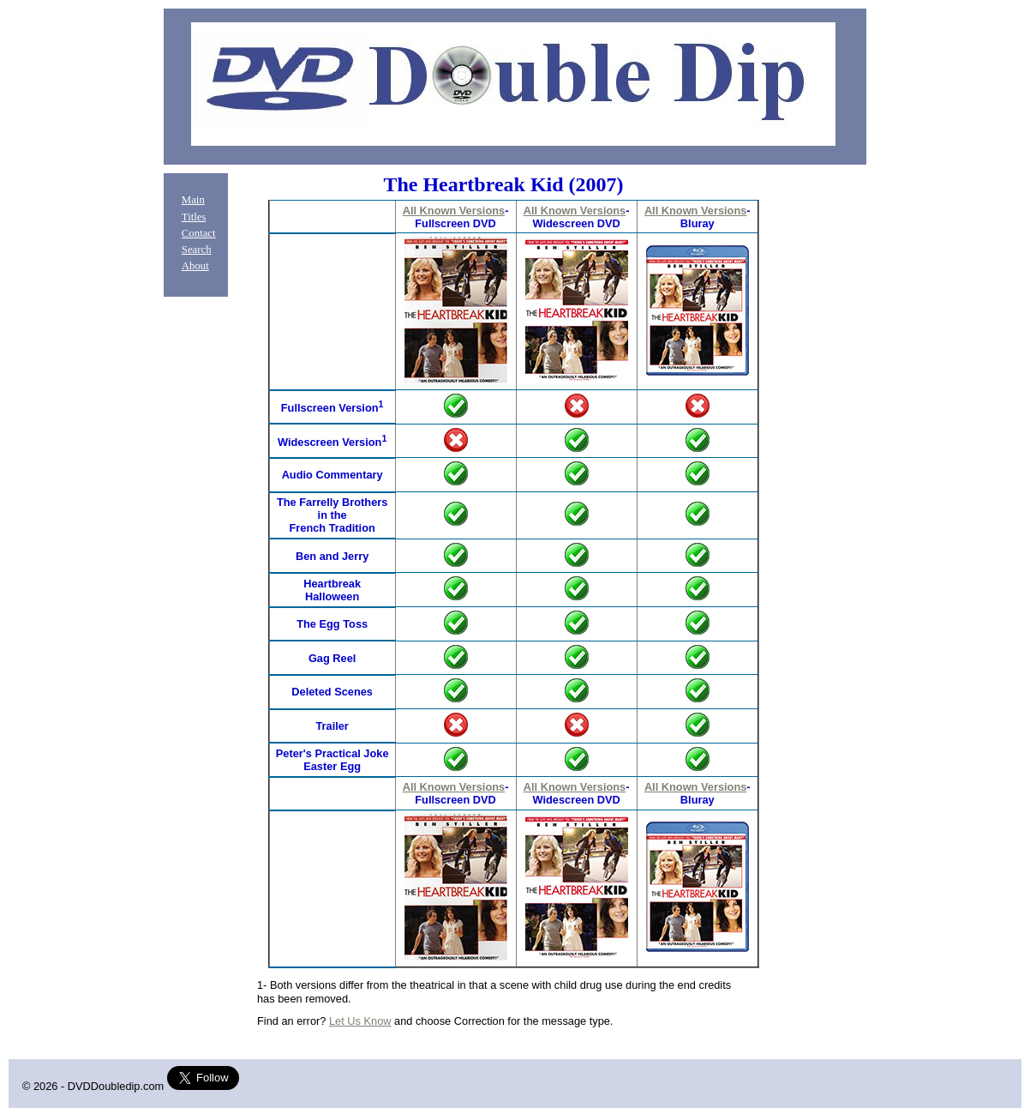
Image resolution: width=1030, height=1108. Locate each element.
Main (193, 200)
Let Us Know (360, 1021)
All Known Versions (454, 210)
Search (197, 250)
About (195, 266)
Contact (199, 233)
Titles (194, 217)
